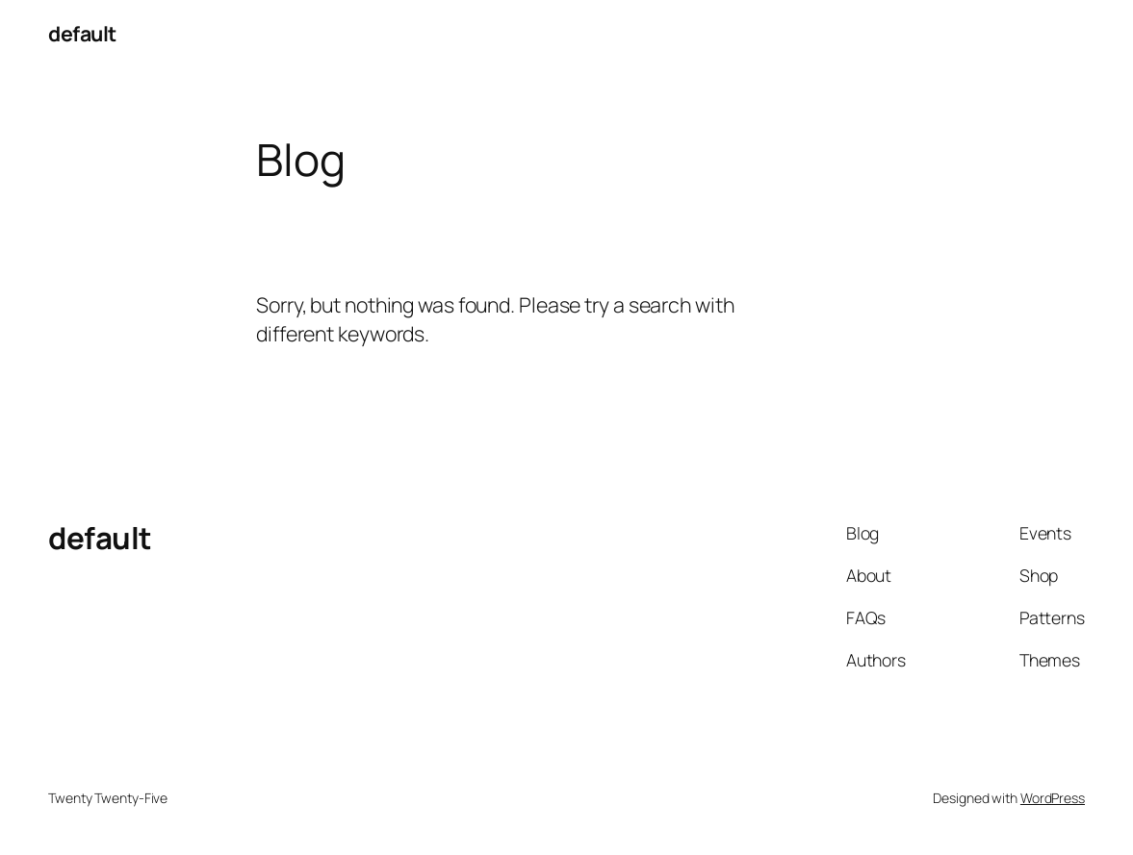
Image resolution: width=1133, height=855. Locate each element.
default (82, 33)
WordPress (1052, 798)
